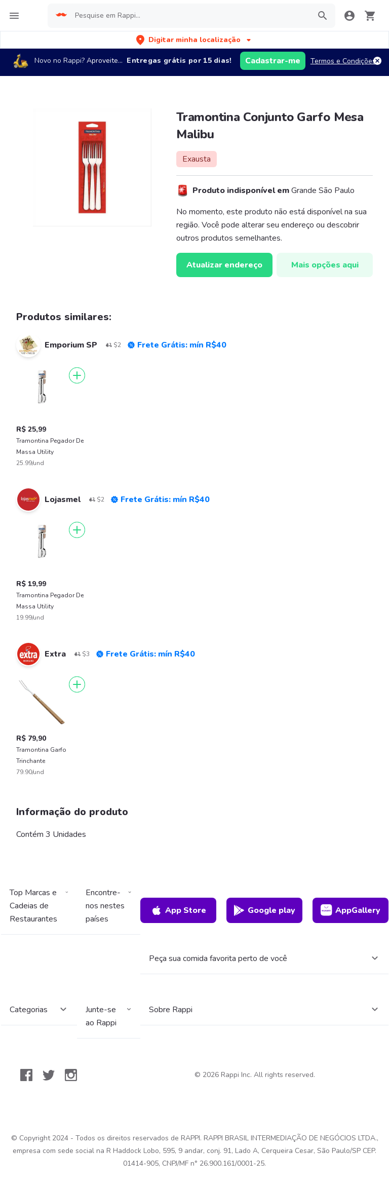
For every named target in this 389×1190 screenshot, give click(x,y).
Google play (264, 910)
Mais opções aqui (325, 265)
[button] (194, 39)
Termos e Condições (343, 61)
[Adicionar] (77, 375)
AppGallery (350, 910)
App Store (178, 910)
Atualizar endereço (224, 265)
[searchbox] (189, 16)
